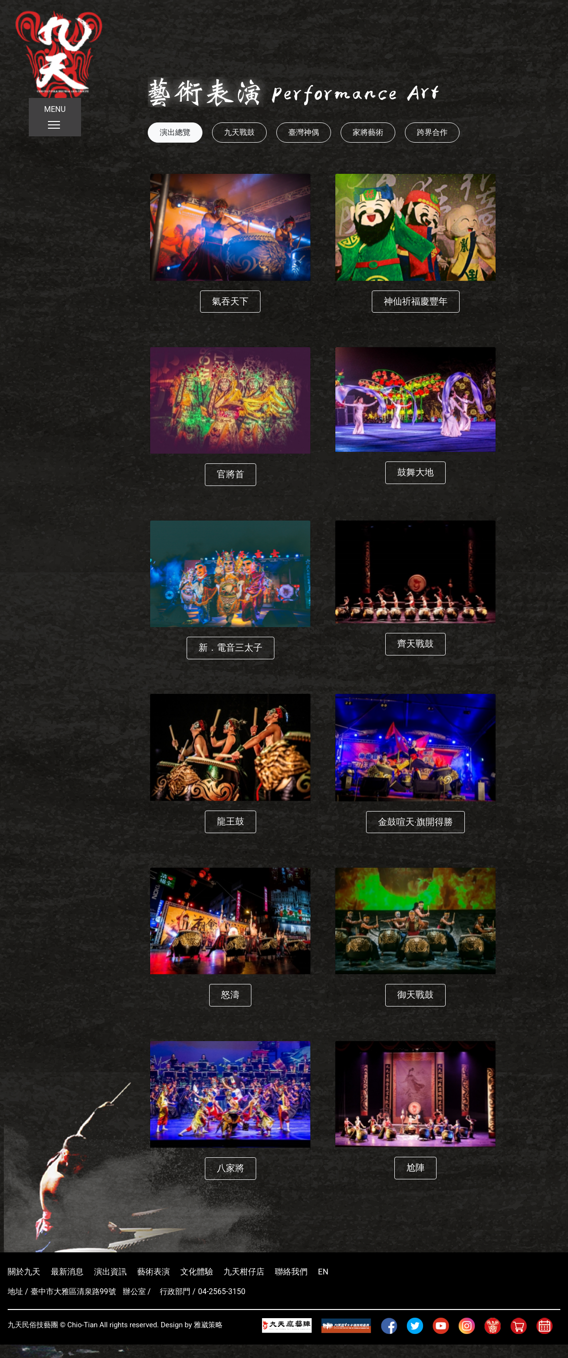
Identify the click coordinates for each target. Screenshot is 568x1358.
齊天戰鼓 (415, 643)
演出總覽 (175, 132)
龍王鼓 (230, 821)
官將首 (230, 474)
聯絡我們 (291, 1271)
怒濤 (230, 994)
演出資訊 (110, 1271)
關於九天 (24, 1271)
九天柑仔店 (244, 1271)
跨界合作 (432, 132)
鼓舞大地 (415, 472)
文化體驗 (196, 1271)
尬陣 (415, 1167)
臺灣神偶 (303, 132)
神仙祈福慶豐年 (416, 301)
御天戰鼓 (415, 994)
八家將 (230, 1168)
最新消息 (67, 1271)
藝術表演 (153, 1271)
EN (323, 1271)
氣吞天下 (230, 301)
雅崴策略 (208, 1325)
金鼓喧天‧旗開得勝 (415, 821)
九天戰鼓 (239, 132)
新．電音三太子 (230, 647)
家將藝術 (368, 132)
